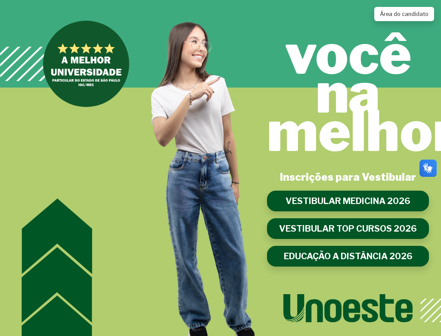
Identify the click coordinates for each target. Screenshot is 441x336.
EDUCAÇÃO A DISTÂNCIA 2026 (348, 256)
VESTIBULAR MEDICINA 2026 (348, 201)
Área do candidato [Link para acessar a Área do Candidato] (404, 14)
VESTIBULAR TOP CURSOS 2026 (348, 228)
